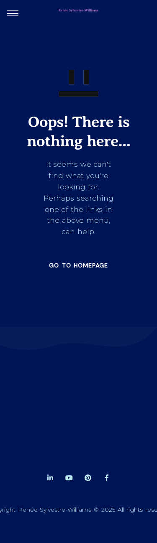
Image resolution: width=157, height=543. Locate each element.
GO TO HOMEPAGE (78, 265)
